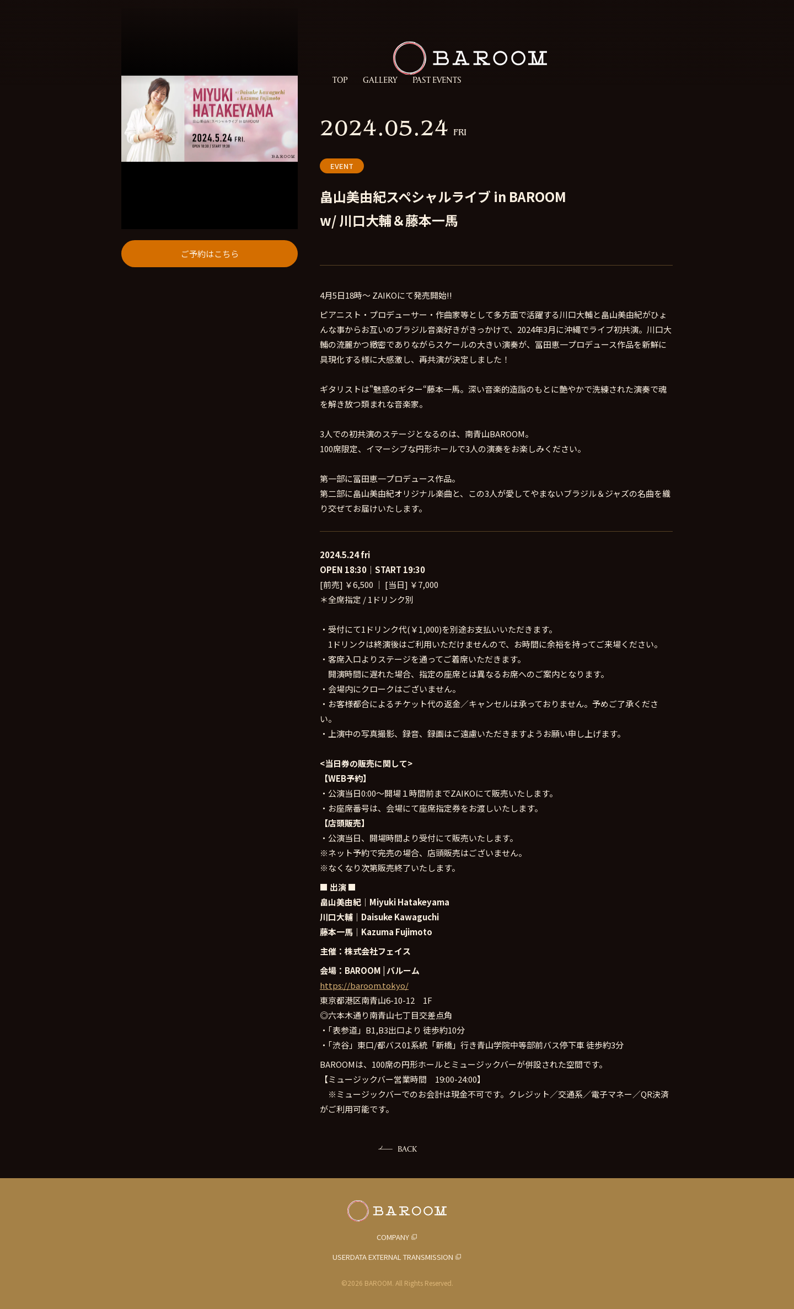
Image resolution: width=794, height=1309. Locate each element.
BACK (407, 1148)
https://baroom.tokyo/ (364, 985)
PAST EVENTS (437, 80)
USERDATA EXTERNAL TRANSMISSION (392, 1257)
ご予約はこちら (210, 361)
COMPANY (393, 1237)
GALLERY (380, 80)
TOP (339, 80)
